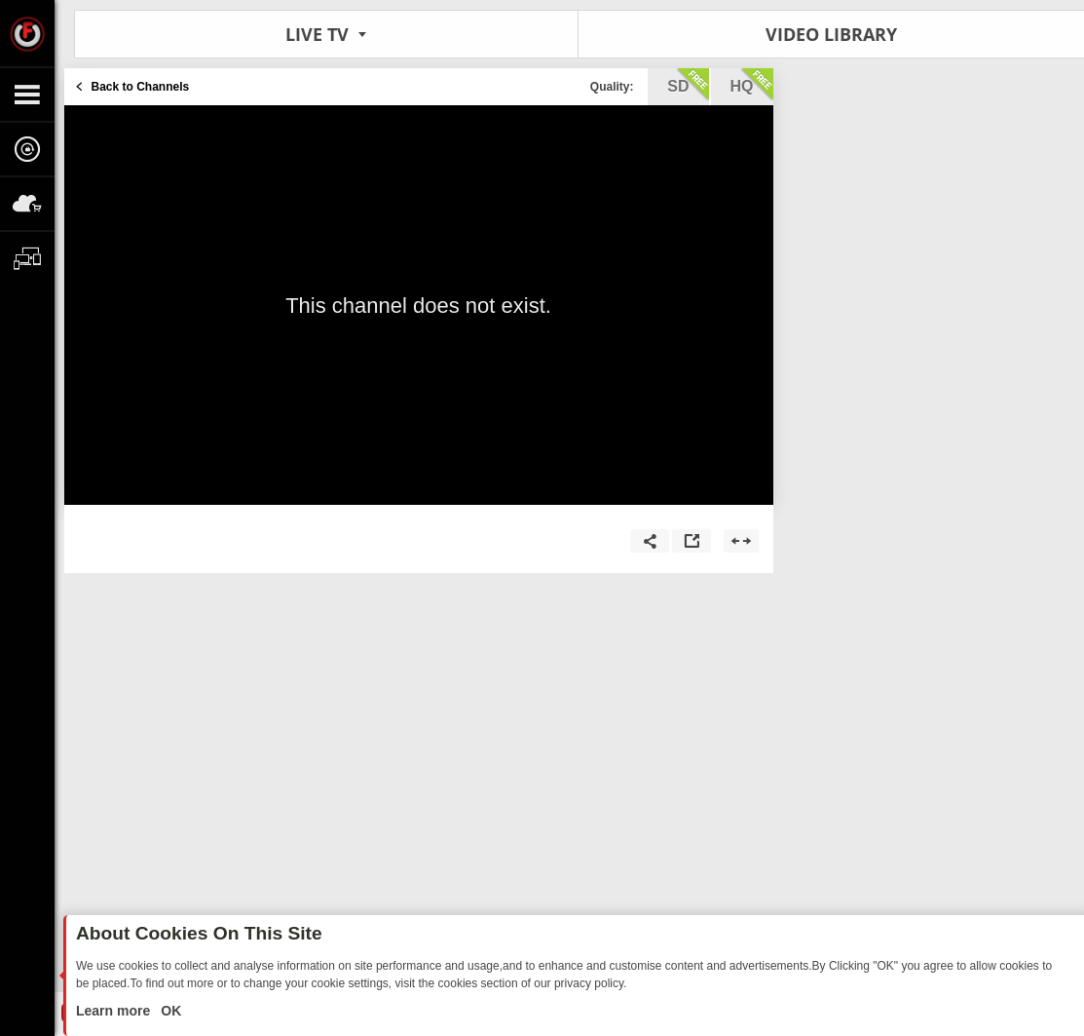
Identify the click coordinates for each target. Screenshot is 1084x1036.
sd (687, 84)
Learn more (115, 1010)
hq (751, 84)
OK (169, 1010)
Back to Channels (141, 87)
